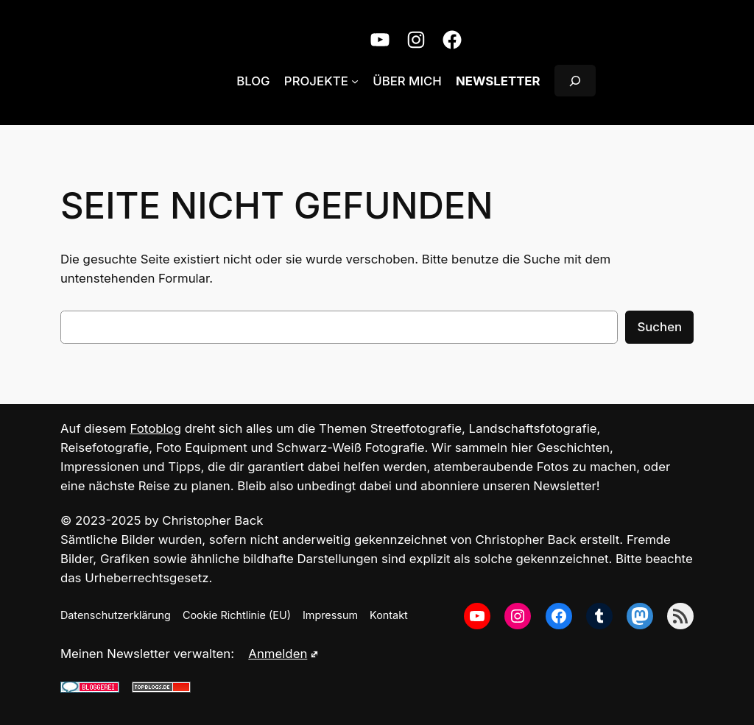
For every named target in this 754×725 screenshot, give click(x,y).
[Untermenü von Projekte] (355, 81)
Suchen (659, 326)
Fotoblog (155, 428)
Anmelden (283, 653)
